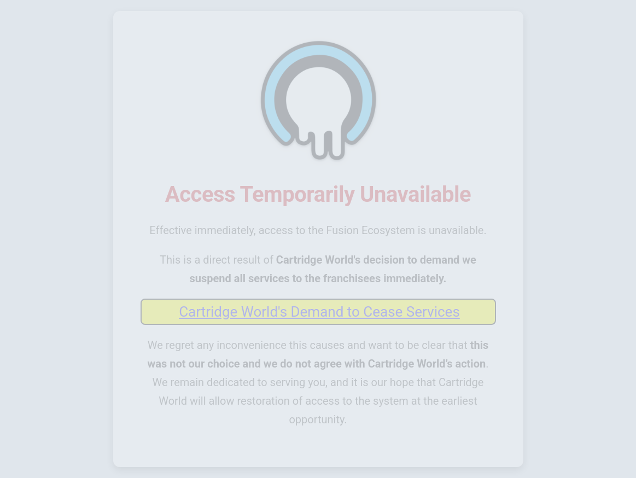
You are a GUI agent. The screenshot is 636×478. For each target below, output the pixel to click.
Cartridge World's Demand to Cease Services (319, 312)
